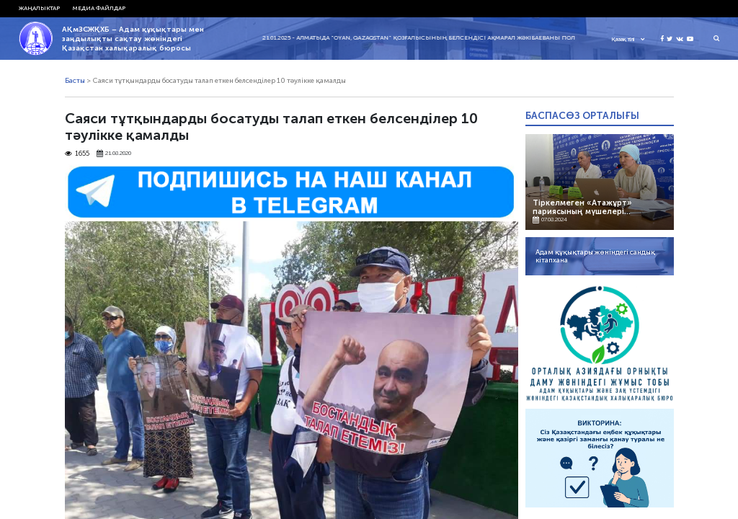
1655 (77, 154)
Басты (75, 80)
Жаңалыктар (39, 8)
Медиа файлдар (99, 8)
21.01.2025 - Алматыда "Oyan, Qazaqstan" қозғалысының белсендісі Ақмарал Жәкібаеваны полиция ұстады (445, 37)
